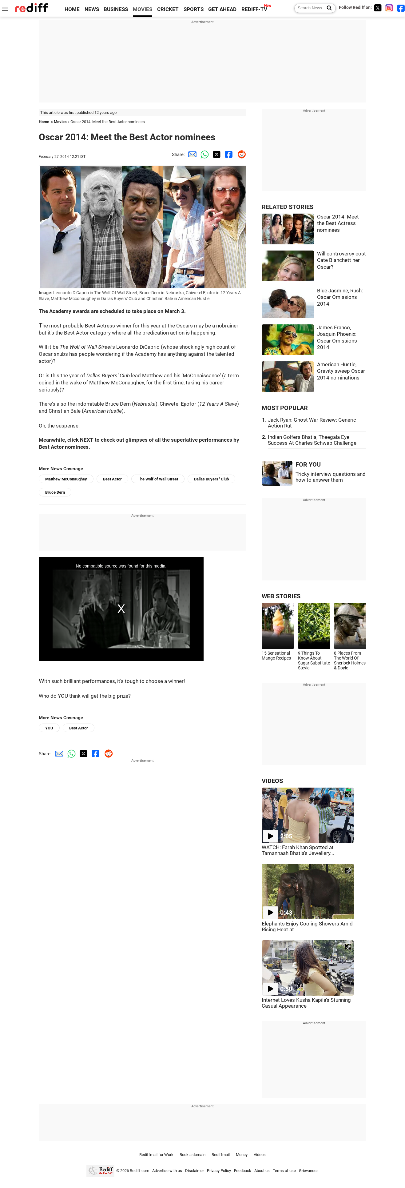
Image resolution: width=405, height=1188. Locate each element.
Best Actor (112, 479)
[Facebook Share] (228, 154)
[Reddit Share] (240, 154)
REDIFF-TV (254, 9)
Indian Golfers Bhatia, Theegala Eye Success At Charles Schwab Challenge (312, 440)
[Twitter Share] (215, 154)
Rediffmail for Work (156, 1154)
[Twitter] (378, 8)
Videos (260, 1154)
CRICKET (168, 9)
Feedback (242, 1170)
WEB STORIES (281, 596)
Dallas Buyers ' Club (211, 479)
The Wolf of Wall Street (158, 479)
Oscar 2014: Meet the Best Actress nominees (338, 223)
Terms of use (284, 1170)
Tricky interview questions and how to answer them (331, 477)
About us (262, 1170)
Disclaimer (194, 1170)
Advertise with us (167, 1170)
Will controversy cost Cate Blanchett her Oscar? (341, 260)
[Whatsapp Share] (203, 154)
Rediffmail (221, 1154)
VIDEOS (272, 781)
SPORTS (194, 9)
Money (242, 1154)
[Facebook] (401, 8)
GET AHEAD (222, 9)
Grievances (309, 1170)
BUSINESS (116, 9)
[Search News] (327, 8)
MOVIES (142, 9)
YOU (49, 728)
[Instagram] (389, 8)
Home (44, 121)
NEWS (92, 9)
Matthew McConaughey (66, 479)
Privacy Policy (219, 1170)
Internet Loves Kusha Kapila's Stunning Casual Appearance (306, 1003)
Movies (60, 121)
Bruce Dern (55, 492)
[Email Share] (191, 154)
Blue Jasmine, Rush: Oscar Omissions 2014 (340, 297)
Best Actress (100, 326)
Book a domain (192, 1154)
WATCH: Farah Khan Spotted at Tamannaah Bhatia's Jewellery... (298, 850)
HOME (72, 9)
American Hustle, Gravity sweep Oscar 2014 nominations (341, 371)
